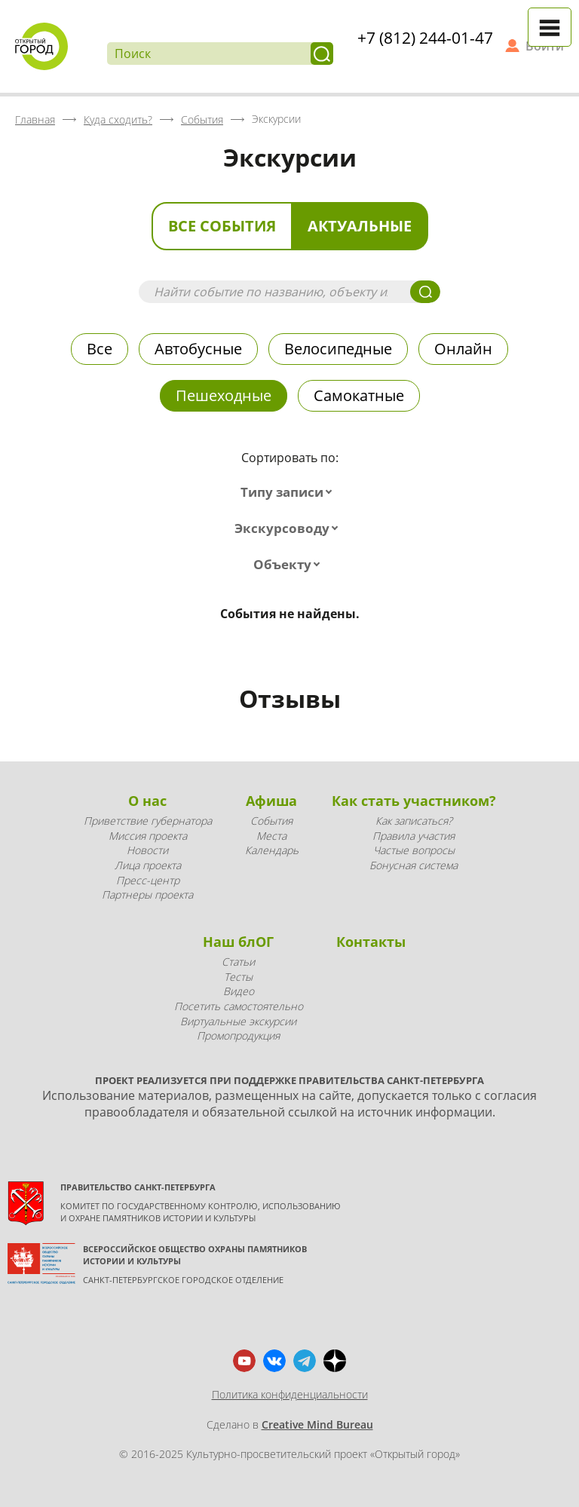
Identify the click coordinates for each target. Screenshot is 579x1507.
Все (99, 348)
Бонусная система (413, 865)
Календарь (272, 850)
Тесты (238, 976)
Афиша (271, 801)
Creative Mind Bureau (317, 1424)
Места (271, 836)
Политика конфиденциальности (290, 1394)
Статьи (238, 961)
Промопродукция (238, 1035)
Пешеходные (223, 395)
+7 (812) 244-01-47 (425, 37)
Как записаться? (413, 820)
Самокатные (359, 395)
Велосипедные (338, 348)
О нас (147, 801)
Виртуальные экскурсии (238, 1021)
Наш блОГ (238, 942)
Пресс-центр (147, 880)
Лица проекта (148, 865)
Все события (222, 226)
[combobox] (289, 492)
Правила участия (413, 836)
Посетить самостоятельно (238, 1006)
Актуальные (360, 226)
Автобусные (198, 348)
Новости (147, 850)
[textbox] (289, 492)
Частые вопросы (414, 850)
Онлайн (463, 348)
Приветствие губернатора (148, 820)
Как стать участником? (414, 801)
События (271, 820)
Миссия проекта (148, 836)
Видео (238, 991)
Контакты (371, 942)
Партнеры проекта (147, 894)
